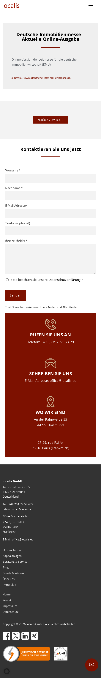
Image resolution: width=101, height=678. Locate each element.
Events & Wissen (13, 573)
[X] (16, 636)
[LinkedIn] (25, 636)
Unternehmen (12, 550)
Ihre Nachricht (16, 241)
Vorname (12, 170)
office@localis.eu (22, 509)
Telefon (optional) (17, 223)
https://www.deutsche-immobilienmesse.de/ (42, 78)
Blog (6, 567)
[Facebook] (6, 636)
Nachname (13, 188)
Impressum (10, 606)
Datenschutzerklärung (64, 279)
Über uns (9, 579)
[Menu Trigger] (91, 5)
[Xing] (34, 636)
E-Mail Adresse (16, 206)
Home (6, 594)
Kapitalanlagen (12, 556)
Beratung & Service (15, 561)
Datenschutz (10, 612)
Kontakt (7, 600)
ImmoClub (9, 584)
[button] (6, 671)
